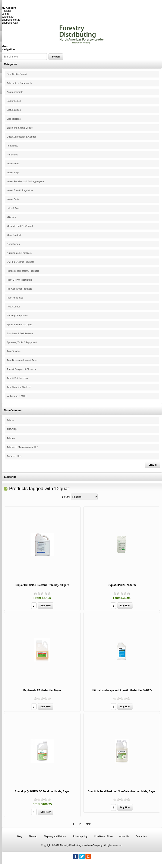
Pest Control (13, 306)
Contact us (141, 836)
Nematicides (13, 244)
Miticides (11, 217)
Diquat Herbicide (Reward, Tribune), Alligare (42, 585)
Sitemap (33, 836)
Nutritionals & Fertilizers (19, 253)
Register (6, 10)
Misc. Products (14, 235)
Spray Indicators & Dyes (19, 324)
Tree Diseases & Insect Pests (22, 360)
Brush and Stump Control (20, 127)
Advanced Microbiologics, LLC (22, 447)
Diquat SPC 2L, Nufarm (122, 585)
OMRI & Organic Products (20, 262)
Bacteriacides (14, 101)
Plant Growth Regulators (19, 279)
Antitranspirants (15, 92)
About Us (124, 836)
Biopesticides (14, 119)
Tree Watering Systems (19, 387)
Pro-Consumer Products (19, 288)
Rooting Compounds (17, 315)
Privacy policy (80, 836)
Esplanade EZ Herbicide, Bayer (42, 690)
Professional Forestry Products (23, 271)
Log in (5, 13)
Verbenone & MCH (16, 396)
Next (88, 823)
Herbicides (12, 154)
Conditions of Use (103, 836)
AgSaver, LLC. (14, 456)
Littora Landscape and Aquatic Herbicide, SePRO (122, 690)
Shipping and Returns (55, 836)
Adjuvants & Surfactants (19, 83)
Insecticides (13, 163)
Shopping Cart (10, 22)
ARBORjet (12, 429)
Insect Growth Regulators (20, 190)
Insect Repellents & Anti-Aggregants (25, 181)
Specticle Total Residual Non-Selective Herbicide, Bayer (122, 791)
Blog (19, 836)
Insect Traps (13, 172)
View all (153, 465)
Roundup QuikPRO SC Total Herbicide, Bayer (42, 791)
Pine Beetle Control (17, 74)
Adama (10, 420)
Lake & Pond (13, 208)
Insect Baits (13, 199)
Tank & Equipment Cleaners (21, 369)
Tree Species (13, 351)
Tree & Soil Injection (17, 378)
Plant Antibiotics (15, 297)
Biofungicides (14, 110)
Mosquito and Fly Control (20, 226)
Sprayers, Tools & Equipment (22, 342)
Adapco (11, 438)
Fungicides (12, 145)
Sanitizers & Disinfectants (20, 333)
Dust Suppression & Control (21, 136)
